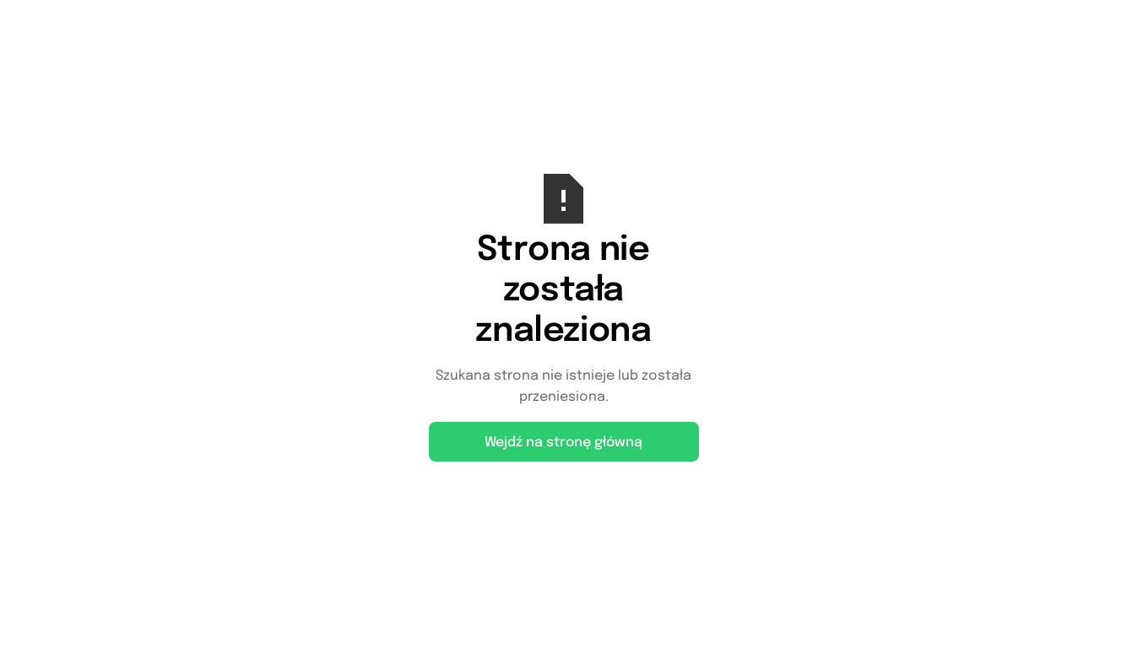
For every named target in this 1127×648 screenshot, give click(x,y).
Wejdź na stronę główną (563, 442)
